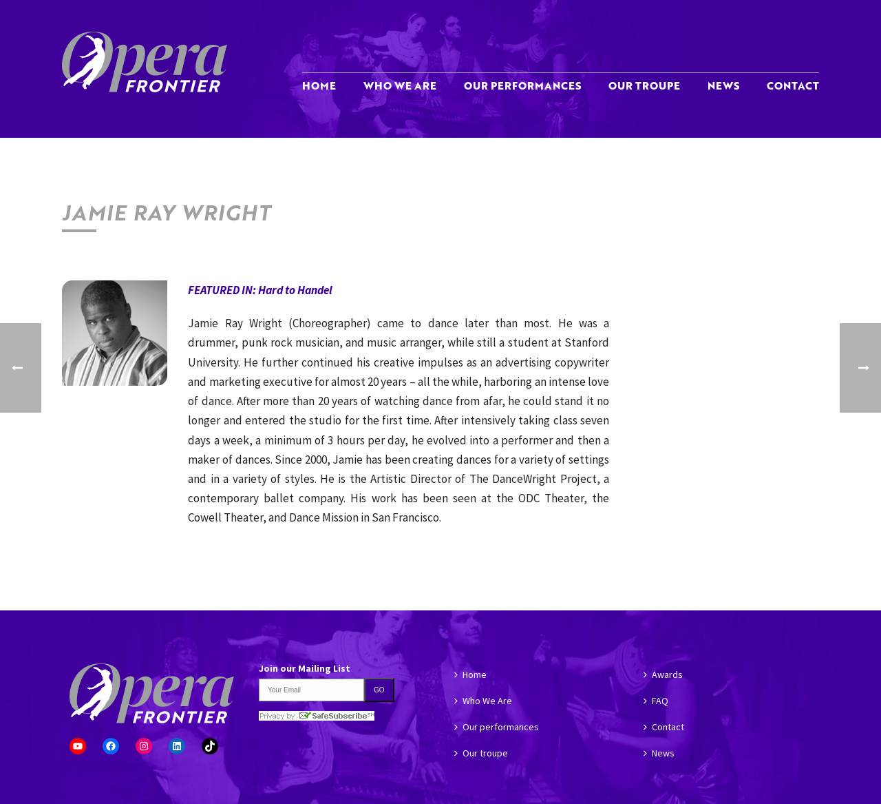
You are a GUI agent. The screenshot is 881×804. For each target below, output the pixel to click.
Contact (793, 85)
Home (319, 85)
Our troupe (644, 85)
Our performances (522, 85)
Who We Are (399, 85)
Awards (663, 674)
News (723, 85)
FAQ (656, 700)
